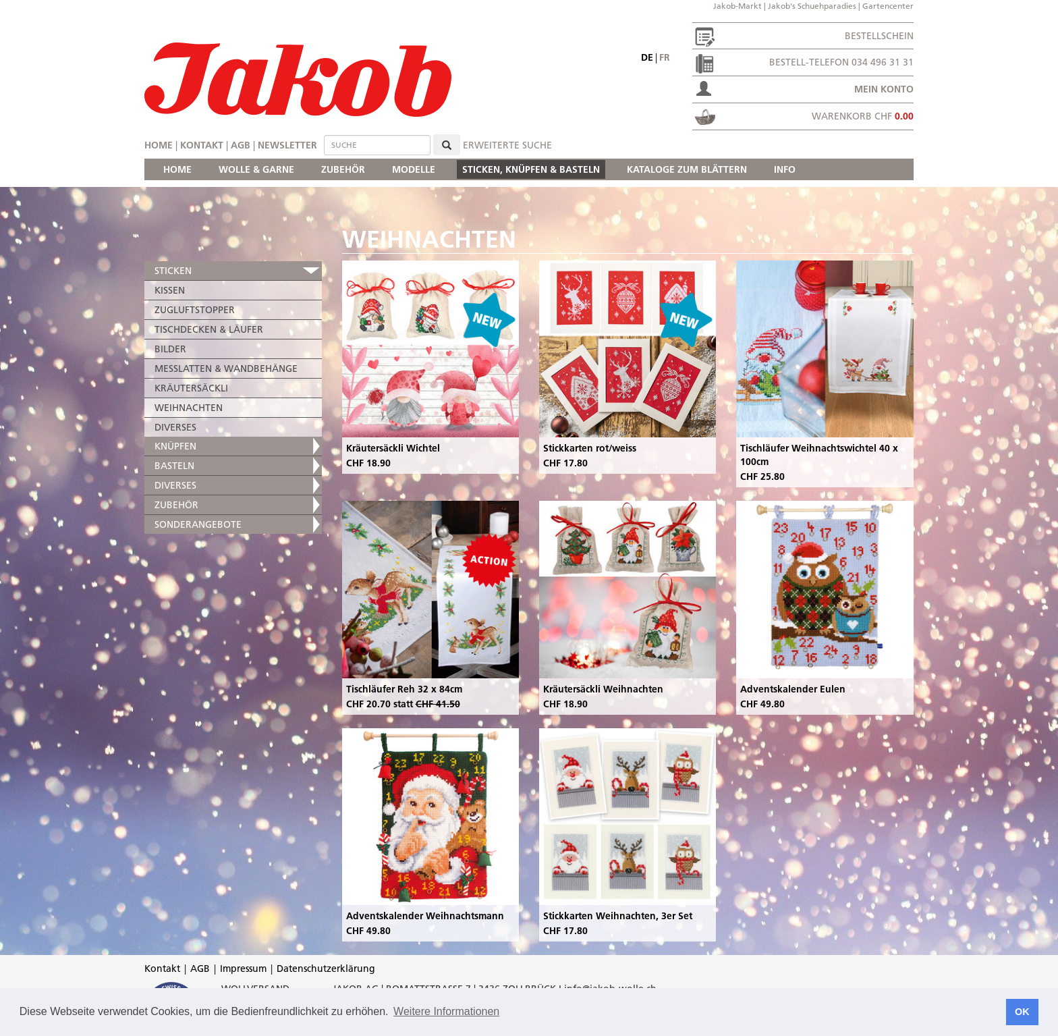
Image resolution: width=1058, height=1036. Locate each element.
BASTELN (174, 466)
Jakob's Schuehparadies (812, 6)
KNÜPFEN (175, 446)
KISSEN (170, 290)
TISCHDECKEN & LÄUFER (209, 329)
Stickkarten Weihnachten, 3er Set (617, 916)
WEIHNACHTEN (189, 408)
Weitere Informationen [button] (446, 1011)
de (647, 57)
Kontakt (201, 145)
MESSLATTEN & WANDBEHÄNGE (226, 368)
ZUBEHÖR (343, 169)
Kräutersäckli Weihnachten (603, 689)
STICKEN (173, 271)
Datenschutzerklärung (326, 968)
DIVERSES (175, 427)
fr (664, 57)
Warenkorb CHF (863, 116)
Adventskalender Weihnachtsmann (425, 916)
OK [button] (1022, 1011)
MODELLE (413, 169)
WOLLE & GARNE (256, 169)
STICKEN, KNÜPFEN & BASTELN (531, 169)
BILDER (170, 349)
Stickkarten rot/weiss (589, 448)
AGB (240, 145)
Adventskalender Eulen (792, 689)
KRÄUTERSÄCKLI (191, 388)
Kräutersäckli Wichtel (393, 448)
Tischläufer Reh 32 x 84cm (404, 689)
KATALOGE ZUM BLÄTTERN (687, 169)
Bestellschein (879, 36)
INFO (785, 169)
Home (158, 145)
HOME (177, 169)
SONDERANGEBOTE (198, 524)
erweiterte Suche (507, 145)
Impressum (243, 968)
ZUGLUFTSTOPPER (195, 310)
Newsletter (287, 145)
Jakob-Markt (737, 6)
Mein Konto (884, 89)
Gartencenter (888, 6)
